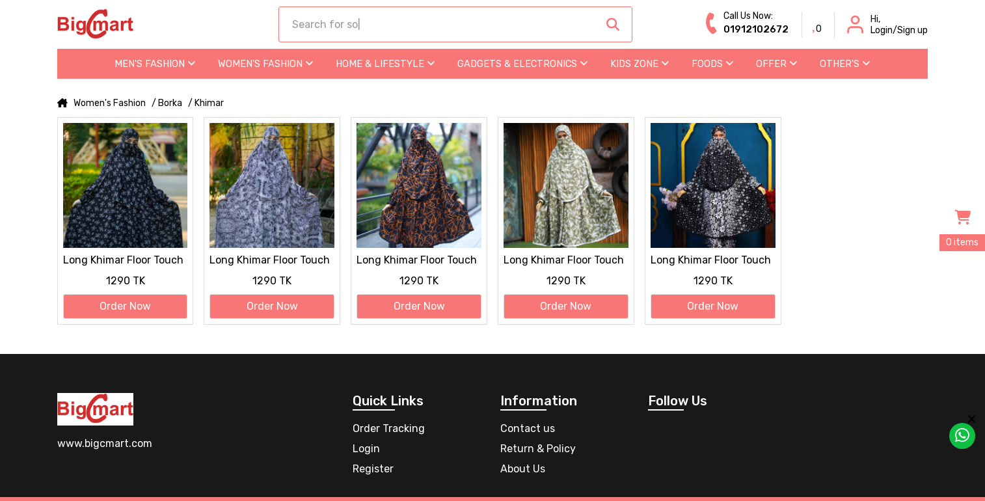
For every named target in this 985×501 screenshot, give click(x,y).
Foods (713, 64)
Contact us (527, 428)
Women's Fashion (266, 64)
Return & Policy (538, 448)
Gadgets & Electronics (522, 64)
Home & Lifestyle (385, 64)
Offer (777, 64)
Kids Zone (639, 64)
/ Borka (167, 103)
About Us (522, 469)
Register (373, 469)
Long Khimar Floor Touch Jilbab (123, 260)
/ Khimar (206, 103)
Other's (845, 64)
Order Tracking (389, 428)
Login (366, 448)
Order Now (125, 306)
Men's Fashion (155, 64)
